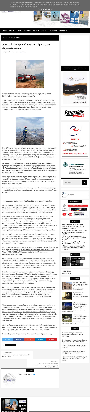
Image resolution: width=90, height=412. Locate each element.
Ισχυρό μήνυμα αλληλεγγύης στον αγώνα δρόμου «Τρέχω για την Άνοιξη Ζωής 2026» (74, 358)
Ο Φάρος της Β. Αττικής (25, 366)
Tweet (7, 339)
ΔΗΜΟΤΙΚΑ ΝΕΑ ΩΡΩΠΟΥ (23, 31)
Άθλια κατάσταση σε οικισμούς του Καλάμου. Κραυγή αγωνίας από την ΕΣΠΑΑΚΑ (73, 226)
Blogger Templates (52, 408)
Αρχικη (4, 31)
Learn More (42, 9)
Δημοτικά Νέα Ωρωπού (76, 258)
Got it (50, 9)
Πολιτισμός (74, 261)
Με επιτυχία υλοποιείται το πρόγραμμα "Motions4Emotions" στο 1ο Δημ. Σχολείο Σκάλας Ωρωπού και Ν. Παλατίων (45, 356)
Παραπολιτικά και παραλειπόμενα (78, 293)
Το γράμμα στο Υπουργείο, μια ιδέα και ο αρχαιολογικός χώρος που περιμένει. (74, 231)
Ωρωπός (64, 197)
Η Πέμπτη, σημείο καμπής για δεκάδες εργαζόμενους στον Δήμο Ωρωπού (73, 246)
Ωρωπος (11, 31)
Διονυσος (36, 31)
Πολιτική (64, 264)
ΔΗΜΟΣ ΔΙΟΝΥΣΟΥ (10, 345)
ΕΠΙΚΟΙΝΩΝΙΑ (63, 31)
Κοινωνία (64, 261)
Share (18, 339)
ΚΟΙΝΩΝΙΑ (44, 31)
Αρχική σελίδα (66, 271)
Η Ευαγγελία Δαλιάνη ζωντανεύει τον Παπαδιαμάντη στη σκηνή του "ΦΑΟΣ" (74, 237)
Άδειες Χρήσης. (66, 273)
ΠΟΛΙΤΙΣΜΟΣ (53, 31)
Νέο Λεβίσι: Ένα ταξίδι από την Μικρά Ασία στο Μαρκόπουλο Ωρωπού (80, 284)
